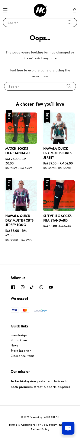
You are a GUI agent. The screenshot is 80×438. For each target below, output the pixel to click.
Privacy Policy (47, 424)
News (14, 345)
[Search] (70, 22)
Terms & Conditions (22, 424)
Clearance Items (22, 356)
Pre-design (19, 335)
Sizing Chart (20, 340)
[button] (5, 10)
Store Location (21, 351)
